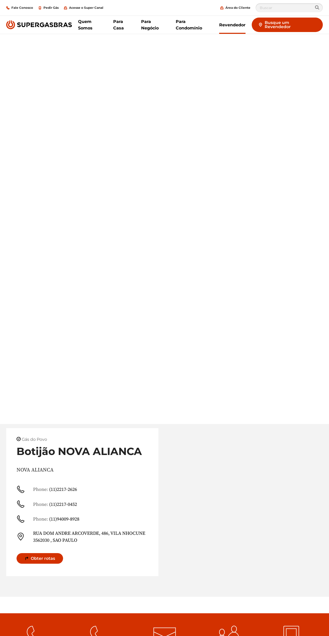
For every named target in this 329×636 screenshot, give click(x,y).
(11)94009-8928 (48, 519)
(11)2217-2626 (47, 489)
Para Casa (118, 24)
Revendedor (232, 24)
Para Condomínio (189, 24)
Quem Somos (85, 24)
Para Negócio (150, 24)
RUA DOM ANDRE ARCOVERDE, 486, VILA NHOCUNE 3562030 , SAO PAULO (81, 536)
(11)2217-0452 (47, 504)
